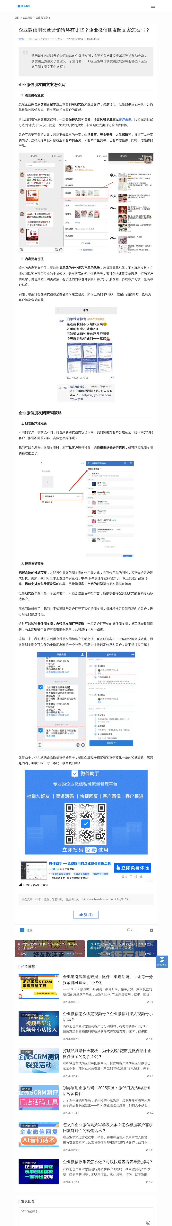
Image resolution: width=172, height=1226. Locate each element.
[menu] (153, 6)
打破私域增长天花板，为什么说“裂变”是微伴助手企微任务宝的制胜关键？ (107, 1058)
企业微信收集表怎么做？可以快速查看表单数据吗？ (108, 1171)
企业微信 (26, 1056)
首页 (17, 17)
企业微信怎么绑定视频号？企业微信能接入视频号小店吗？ (108, 1019)
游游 (21, 39)
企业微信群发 (29, 1134)
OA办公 (26, 1095)
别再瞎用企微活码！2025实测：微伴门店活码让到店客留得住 (106, 1097)
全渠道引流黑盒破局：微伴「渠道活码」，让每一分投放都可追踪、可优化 (108, 981)
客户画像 (125, 119)
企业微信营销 (74, 39)
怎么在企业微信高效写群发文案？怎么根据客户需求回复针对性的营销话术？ (108, 1136)
